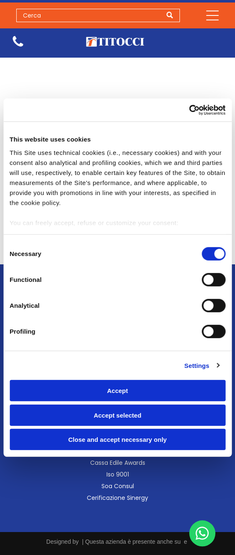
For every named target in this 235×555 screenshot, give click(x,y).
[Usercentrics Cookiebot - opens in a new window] (188, 109)
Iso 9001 (117, 474)
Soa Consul (117, 486)
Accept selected (117, 414)
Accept (117, 390)
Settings (197, 365)
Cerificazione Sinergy (117, 498)
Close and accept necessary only (117, 439)
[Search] (98, 15)
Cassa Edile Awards (117, 463)
